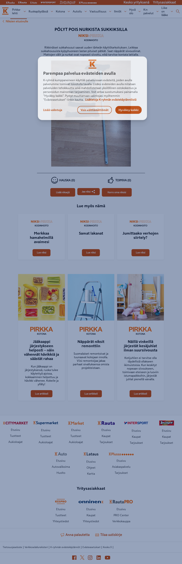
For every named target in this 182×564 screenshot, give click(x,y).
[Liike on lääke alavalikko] (172, 11)
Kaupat (106, 436)
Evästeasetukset (91, 547)
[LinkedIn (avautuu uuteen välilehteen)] (98, 558)
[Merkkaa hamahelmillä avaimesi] (41, 214)
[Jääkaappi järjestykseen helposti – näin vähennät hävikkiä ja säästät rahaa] (41, 298)
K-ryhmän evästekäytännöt (65, 547)
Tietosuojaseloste (12, 547)
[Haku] (177, 11)
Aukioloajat (15, 441)
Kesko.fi (107, 547)
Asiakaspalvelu (121, 466)
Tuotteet (15, 435)
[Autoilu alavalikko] (86, 11)
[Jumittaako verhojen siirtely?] (140, 214)
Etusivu (15, 429)
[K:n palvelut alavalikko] (157, 11)
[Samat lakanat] (91, 214)
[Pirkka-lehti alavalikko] (24, 11)
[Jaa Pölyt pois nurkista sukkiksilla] (88, 191)
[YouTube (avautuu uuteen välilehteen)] (107, 558)
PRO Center (121, 515)
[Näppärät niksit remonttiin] (91, 298)
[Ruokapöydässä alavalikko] (52, 11)
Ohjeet (91, 467)
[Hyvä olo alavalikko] (139, 11)
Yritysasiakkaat (164, 2)
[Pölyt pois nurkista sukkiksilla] (62, 192)
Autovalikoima (61, 466)
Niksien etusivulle (14, 21)
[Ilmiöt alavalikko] (125, 11)
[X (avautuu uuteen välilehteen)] (82, 558)
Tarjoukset (106, 442)
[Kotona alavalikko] (68, 11)
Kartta (91, 473)
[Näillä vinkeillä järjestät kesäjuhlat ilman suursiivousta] (140, 298)
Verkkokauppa (121, 521)
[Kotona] (41, 331)
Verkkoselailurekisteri (36, 547)
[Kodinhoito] (91, 38)
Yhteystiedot (61, 521)
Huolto (61, 472)
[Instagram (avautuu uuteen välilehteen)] (90, 558)
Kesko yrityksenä (136, 2)
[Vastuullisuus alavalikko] (110, 11)
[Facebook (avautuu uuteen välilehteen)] (74, 558)
